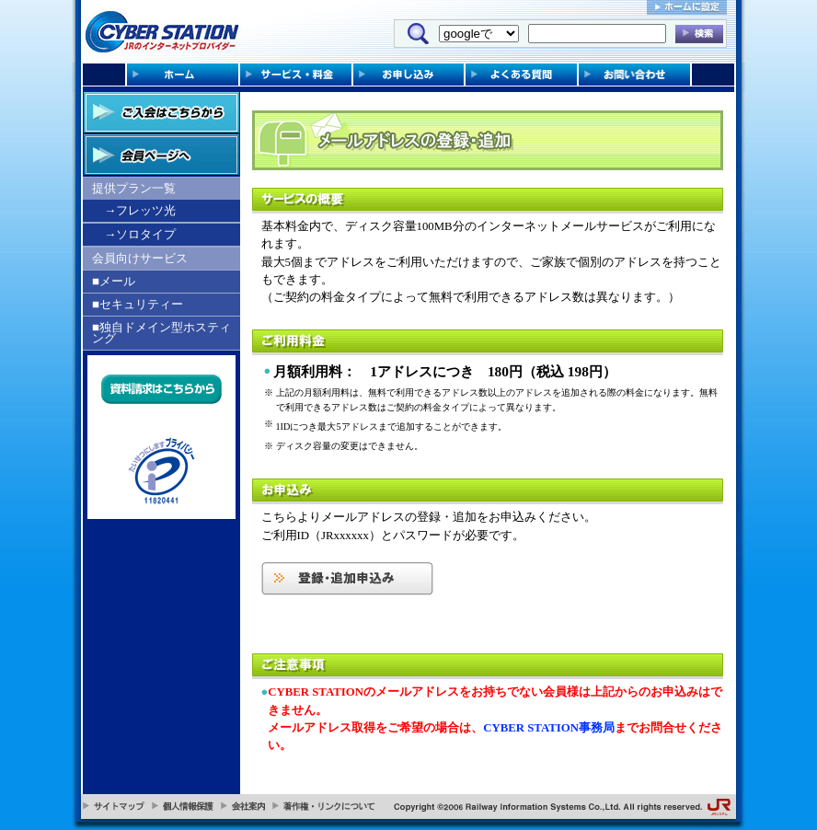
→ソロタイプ (140, 234)
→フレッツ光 (140, 210)
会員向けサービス (140, 258)
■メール (113, 281)
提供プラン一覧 (134, 188)
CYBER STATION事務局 (549, 727)
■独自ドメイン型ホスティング (161, 332)
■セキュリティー (137, 304)
